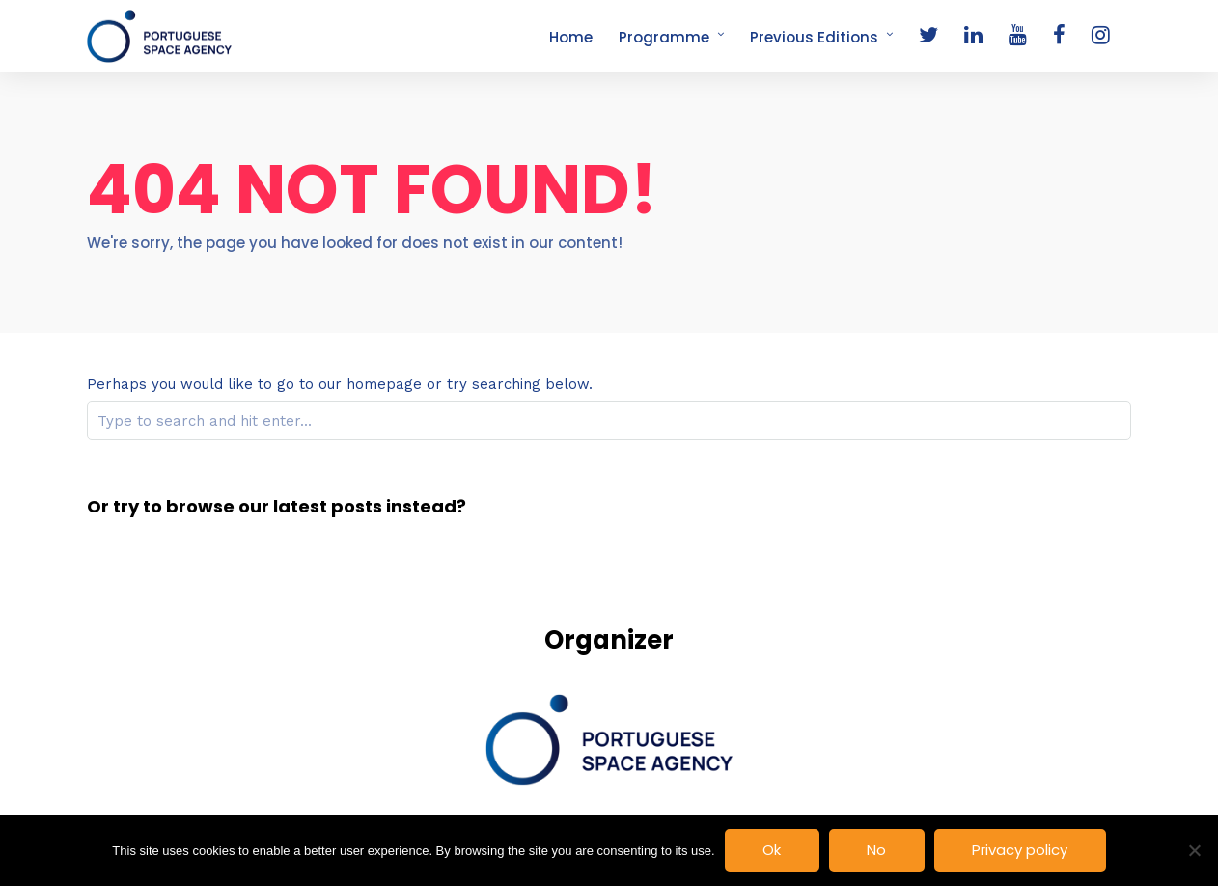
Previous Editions (814, 37)
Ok (771, 850)
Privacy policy (1019, 850)
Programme (664, 37)
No (876, 850)
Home (571, 37)
